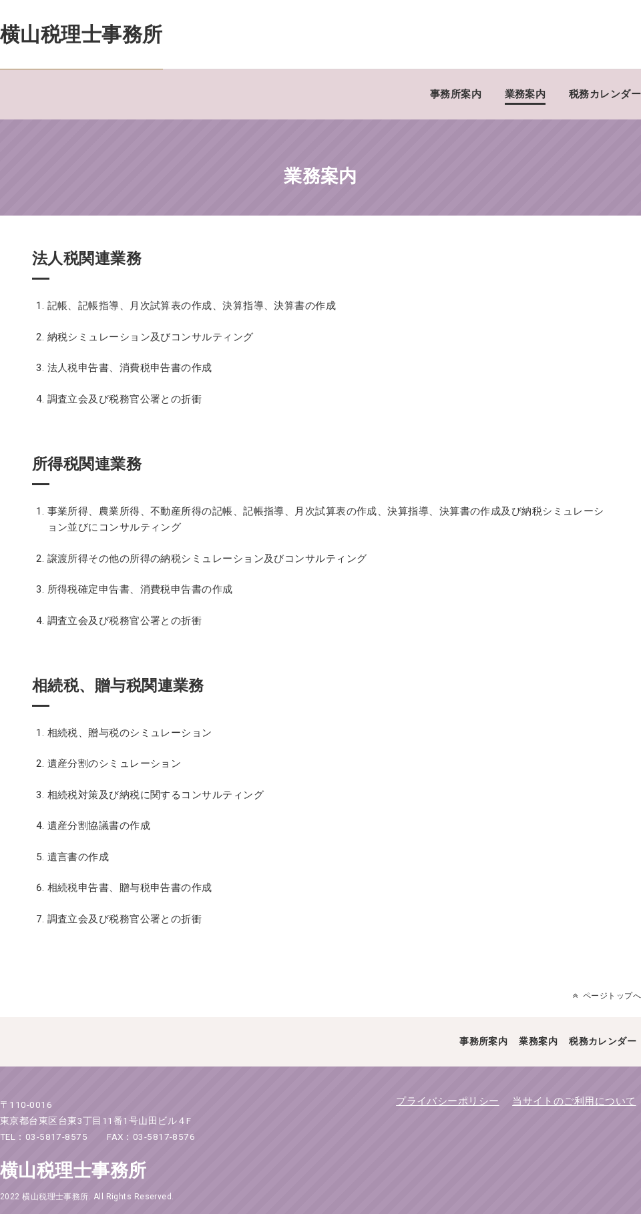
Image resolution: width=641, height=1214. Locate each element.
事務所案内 (455, 94)
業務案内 (525, 94)
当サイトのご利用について (574, 1101)
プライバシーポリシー (447, 1101)
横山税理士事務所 (81, 34)
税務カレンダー (605, 94)
